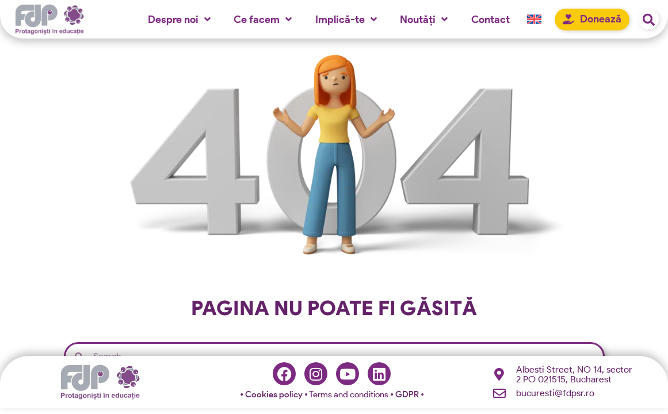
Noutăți (424, 19)
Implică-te (346, 19)
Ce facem (263, 19)
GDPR (408, 396)
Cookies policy (272, 396)
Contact (490, 19)
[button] (649, 19)
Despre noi (179, 19)
